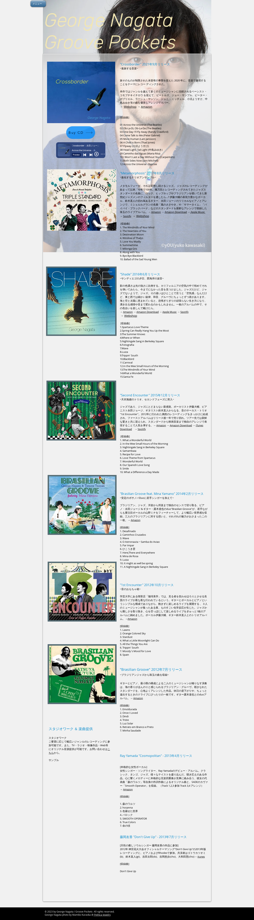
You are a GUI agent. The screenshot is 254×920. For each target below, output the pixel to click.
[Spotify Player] (81, 244)
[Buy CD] (80, 132)
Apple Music (197, 212)
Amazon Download (176, 212)
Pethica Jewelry (102, 914)
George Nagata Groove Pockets (111, 31)
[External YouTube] (81, 790)
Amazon (146, 107)
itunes (201, 856)
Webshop (130, 107)
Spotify (127, 216)
